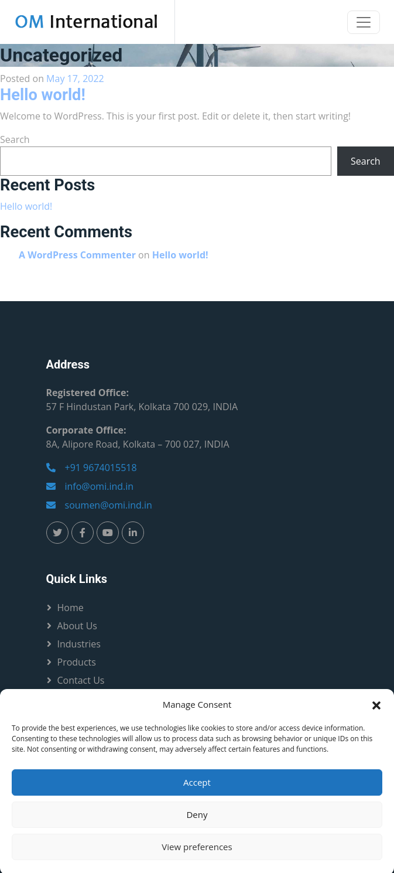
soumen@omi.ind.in (99, 505)
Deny (196, 822)
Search (15, 139)
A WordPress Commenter (77, 254)
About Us (77, 625)
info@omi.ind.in (90, 486)
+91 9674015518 (91, 467)
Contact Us (81, 680)
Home (70, 607)
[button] (376, 712)
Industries (79, 643)
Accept (197, 790)
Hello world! (42, 95)
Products (76, 662)
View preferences (197, 854)
